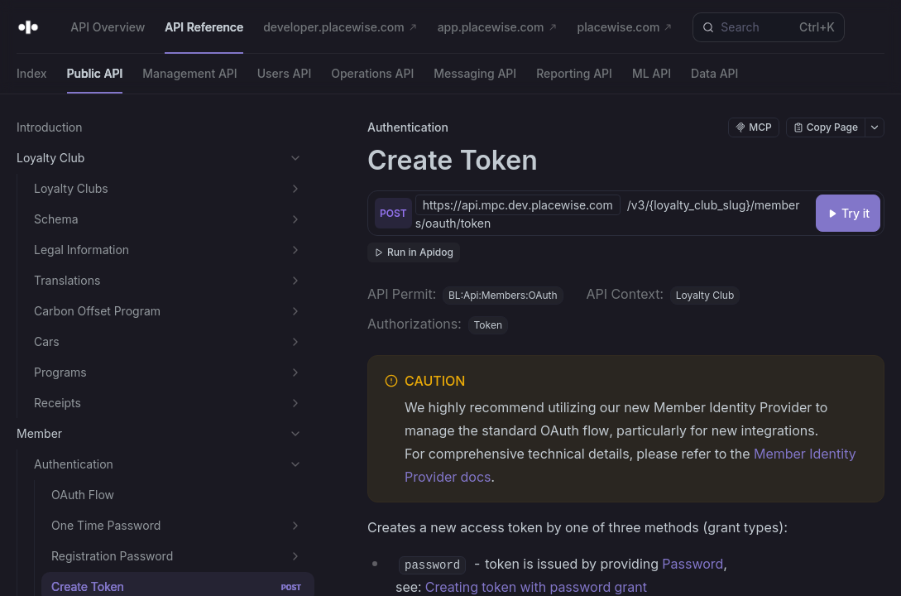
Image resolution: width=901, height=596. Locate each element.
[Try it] (848, 213)
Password (692, 563)
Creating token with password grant (536, 587)
